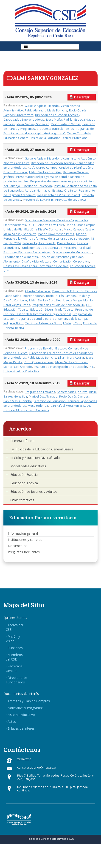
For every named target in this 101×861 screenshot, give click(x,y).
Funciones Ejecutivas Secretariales (27, 252)
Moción (81, 234)
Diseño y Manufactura (36, 261)
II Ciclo (77, 323)
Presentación (66, 243)
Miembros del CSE (14, 657)
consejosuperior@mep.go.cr (36, 767)
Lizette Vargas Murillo (78, 300)
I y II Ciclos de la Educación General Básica (41, 449)
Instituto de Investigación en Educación (60, 367)
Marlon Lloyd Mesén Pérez (56, 234)
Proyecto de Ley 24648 (38, 200)
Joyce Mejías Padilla (59, 120)
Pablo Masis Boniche (42, 358)
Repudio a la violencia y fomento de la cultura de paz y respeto (46, 239)
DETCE (32, 225)
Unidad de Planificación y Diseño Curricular (32, 229)
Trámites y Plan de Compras (29, 701)
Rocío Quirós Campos (42, 168)
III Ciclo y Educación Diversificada (35, 457)
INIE (91, 367)
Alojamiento (11, 261)
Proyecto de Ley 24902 (70, 200)
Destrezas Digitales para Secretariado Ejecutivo (35, 266)
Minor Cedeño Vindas (66, 124)
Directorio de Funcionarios (16, 679)
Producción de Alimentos (20, 257)
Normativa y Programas (25, 708)
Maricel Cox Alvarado (17, 367)
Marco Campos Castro (79, 229)
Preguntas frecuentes (24, 552)
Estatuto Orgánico (64, 190)
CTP (6, 271)
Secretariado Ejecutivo (72, 392)
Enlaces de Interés (21, 728)
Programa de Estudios (40, 392)
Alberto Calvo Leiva (16, 163)
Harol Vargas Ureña (16, 305)
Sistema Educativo (21, 714)
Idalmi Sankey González (33, 124)
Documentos (17, 546)
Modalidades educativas (28, 466)
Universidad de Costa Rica (21, 371)
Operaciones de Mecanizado (72, 252)
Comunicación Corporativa (71, 261)
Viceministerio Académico (78, 158)
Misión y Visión (13, 638)
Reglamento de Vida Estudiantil (58, 195)
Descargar (81, 97)
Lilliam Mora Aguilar (71, 358)
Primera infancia (22, 441)
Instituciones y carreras (25, 539)
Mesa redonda (38, 406)
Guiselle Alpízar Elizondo (42, 106)
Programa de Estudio (39, 348)
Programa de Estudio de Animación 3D (58, 305)
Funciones (15, 648)
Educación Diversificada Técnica (51, 309)
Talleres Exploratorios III (38, 243)
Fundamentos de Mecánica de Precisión (48, 248)
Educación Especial (24, 474)
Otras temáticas (22, 500)
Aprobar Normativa (37, 190)
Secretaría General (14, 668)
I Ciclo (67, 323)
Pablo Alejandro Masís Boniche (46, 110)
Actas (12, 721)
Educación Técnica (82, 266)
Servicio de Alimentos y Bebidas (61, 257)
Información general (23, 533)
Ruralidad (84, 248)
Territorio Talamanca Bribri (43, 323)
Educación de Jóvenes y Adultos (33, 491)
